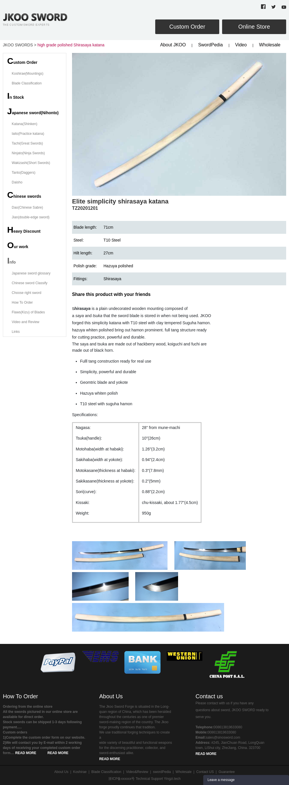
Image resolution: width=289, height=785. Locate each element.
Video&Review (137, 772)
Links (16, 332)
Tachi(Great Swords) (27, 143)
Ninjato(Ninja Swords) (28, 153)
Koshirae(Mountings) (27, 74)
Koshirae (80, 772)
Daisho (17, 182)
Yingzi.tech (172, 779)
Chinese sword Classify (29, 283)
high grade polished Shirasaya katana (70, 45)
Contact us (209, 696)
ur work (17, 245)
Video (241, 44)
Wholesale (269, 44)
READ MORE (25, 753)
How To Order (22, 302)
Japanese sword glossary (31, 273)
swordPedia (162, 772)
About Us (111, 696)
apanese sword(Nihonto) (33, 111)
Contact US (205, 772)
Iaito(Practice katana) (28, 134)
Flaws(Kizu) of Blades (28, 312)
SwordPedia (210, 44)
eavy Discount (24, 229)
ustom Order (22, 61)
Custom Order (187, 26)
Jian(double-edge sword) (30, 217)
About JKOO (173, 44)
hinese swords (24, 194)
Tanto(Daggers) (23, 173)
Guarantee (226, 772)
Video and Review (25, 322)
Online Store (254, 26)
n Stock (15, 95)
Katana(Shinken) (24, 124)
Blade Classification (27, 83)
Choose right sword (26, 293)
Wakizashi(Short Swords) (31, 163)
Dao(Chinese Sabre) (27, 207)
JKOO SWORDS (18, 45)
